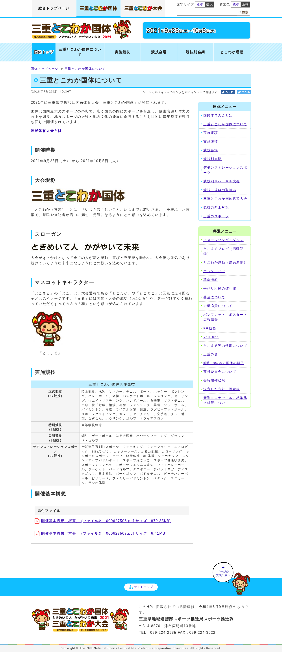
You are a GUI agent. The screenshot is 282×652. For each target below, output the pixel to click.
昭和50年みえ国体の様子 (223, 363)
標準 (200, 4)
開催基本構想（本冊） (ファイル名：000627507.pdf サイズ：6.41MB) (101, 533)
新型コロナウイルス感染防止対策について (225, 400)
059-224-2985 (163, 632)
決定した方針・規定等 (221, 389)
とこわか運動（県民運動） (225, 262)
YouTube (211, 337)
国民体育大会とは (46, 131)
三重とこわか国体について (85, 68)
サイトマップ (141, 587)
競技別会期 (212, 159)
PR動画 (209, 328)
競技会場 (210, 150)
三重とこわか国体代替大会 (225, 198)
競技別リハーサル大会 (221, 181)
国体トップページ (44, 68)
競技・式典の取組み (219, 190)
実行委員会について (219, 371)
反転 (245, 4)
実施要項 (210, 133)
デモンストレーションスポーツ (225, 170)
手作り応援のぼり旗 (219, 288)
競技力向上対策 (216, 207)
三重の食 (210, 354)
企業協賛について (218, 306)
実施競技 (210, 141)
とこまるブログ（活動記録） (223, 251)
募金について (214, 297)
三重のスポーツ (216, 216)
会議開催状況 (214, 380)
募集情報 (210, 280)
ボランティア (214, 271)
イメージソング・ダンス (223, 240)
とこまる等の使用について (225, 345)
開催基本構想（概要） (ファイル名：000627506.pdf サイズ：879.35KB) (103, 521)
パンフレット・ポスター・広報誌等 (225, 317)
